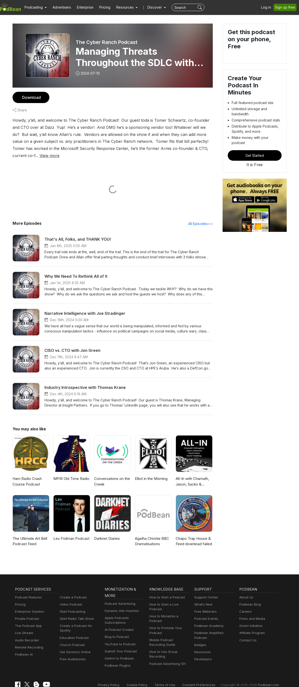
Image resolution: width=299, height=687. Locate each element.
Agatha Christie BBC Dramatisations (152, 534)
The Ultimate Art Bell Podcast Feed (29, 534)
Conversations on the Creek (111, 475)
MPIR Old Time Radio (71, 472)
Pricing (101, 7)
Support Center (205, 590)
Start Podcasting (72, 605)
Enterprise (82, 7)
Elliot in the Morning (151, 472)
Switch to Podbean (118, 651)
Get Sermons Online (74, 645)
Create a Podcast (72, 590)
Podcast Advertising (119, 597)
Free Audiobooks (72, 652)
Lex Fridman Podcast (70, 531)
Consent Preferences (205, 678)
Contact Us (247, 633)
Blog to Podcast (116, 630)
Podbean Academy (208, 619)
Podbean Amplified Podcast (214, 626)
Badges (199, 633)
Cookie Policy (148, 678)
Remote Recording (28, 640)
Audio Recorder (26, 633)
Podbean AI (23, 647)
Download (31, 97)
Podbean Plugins (117, 659)
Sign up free (286, 7)
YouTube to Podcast (119, 637)
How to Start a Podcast (166, 590)
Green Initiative (250, 619)
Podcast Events (205, 612)
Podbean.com (269, 678)
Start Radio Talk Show (76, 612)
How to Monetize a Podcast (169, 609)
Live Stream (23, 626)
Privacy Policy (121, 678)
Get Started (254, 143)
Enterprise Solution (28, 605)
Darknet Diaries (106, 531)
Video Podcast (70, 597)
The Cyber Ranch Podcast (106, 42)
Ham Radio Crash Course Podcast (27, 475)
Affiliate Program (251, 626)
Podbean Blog (249, 597)
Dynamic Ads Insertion (121, 604)
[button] (35, 7)
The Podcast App (27, 619)
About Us (246, 590)
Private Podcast (26, 612)
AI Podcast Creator (118, 623)
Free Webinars (204, 605)
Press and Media (251, 612)
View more (166, 148)
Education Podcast (73, 631)
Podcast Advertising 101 (166, 652)
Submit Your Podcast (120, 644)
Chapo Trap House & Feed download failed (193, 534)
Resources (202, 640)
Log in (267, 7)
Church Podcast (71, 638)
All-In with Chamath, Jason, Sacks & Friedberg (192, 475)
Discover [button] (150, 7)
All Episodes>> (201, 217)
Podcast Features (27, 590)
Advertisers (60, 7)
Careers (245, 605)
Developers (202, 647)
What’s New (203, 597)
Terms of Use (174, 678)
